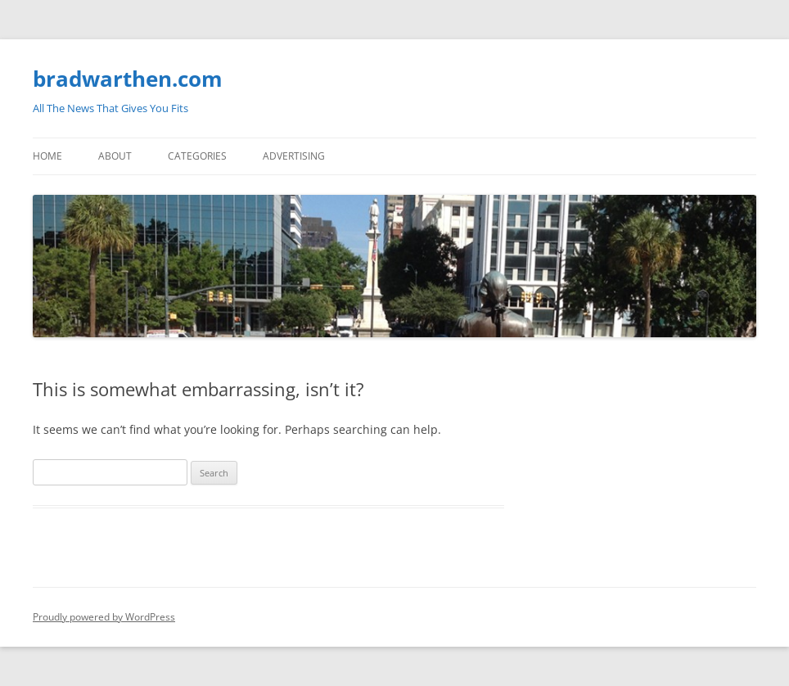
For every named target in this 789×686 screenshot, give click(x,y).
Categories (197, 156)
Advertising (294, 156)
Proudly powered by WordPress (104, 617)
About (115, 156)
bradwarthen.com (128, 78)
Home (47, 156)
